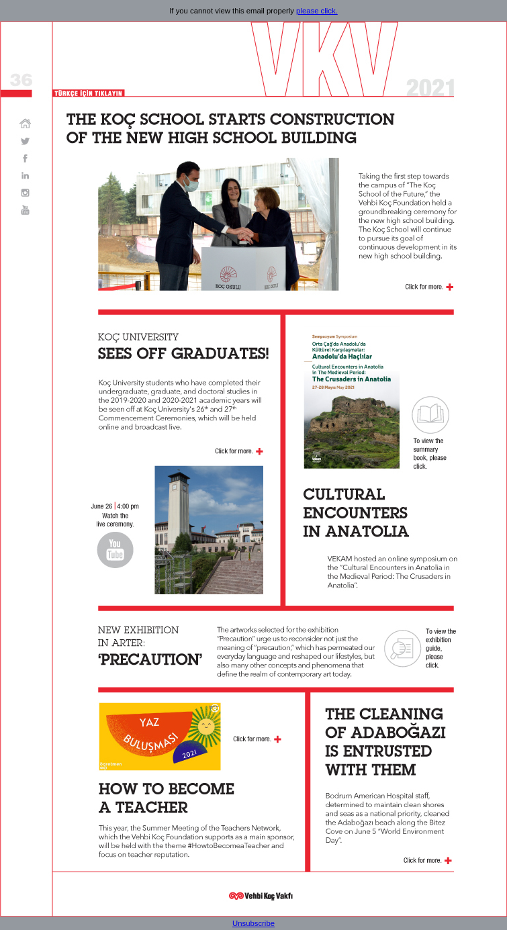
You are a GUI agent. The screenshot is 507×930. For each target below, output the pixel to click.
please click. (317, 11)
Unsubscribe (253, 923)
